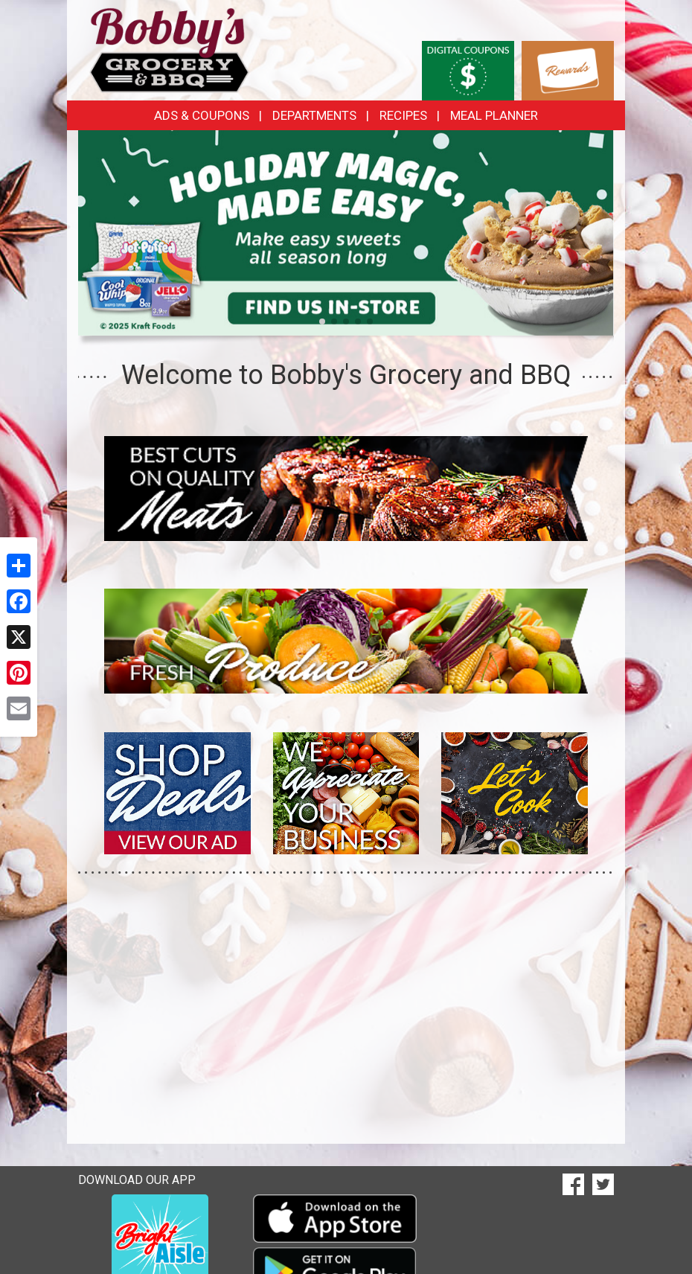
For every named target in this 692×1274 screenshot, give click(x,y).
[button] (322, 321)
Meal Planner (494, 115)
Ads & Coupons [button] (201, 115)
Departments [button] (314, 115)
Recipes (403, 115)
